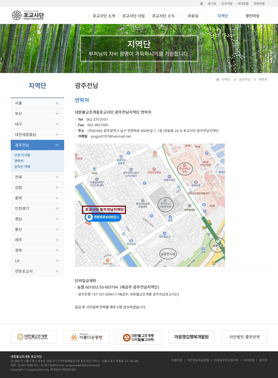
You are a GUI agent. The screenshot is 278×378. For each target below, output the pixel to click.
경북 (18, 250)
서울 (18, 103)
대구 (18, 124)
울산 (18, 229)
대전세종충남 (25, 134)
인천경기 (22, 208)
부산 (18, 113)
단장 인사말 (22, 155)
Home (219, 79)
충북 (18, 198)
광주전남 (22, 145)
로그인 (212, 3)
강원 (18, 187)
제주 (18, 239)
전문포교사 (24, 271)
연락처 (19, 161)
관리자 (263, 360)
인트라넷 (259, 3)
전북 (18, 177)
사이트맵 (243, 3)
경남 (18, 218)
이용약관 (176, 360)
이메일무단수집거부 (226, 360)
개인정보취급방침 (198, 360)
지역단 (226, 79)
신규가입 (226, 3)
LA (17, 260)
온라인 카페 (22, 166)
